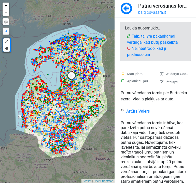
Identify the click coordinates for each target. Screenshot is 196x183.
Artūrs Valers (138, 111)
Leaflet (87, 180)
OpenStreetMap (103, 180)
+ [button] (6, 6)
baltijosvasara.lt (152, 12)
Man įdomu (133, 74)
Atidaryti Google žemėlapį (178, 74)
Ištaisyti (169, 82)
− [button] (6, 12)
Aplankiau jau (134, 81)
